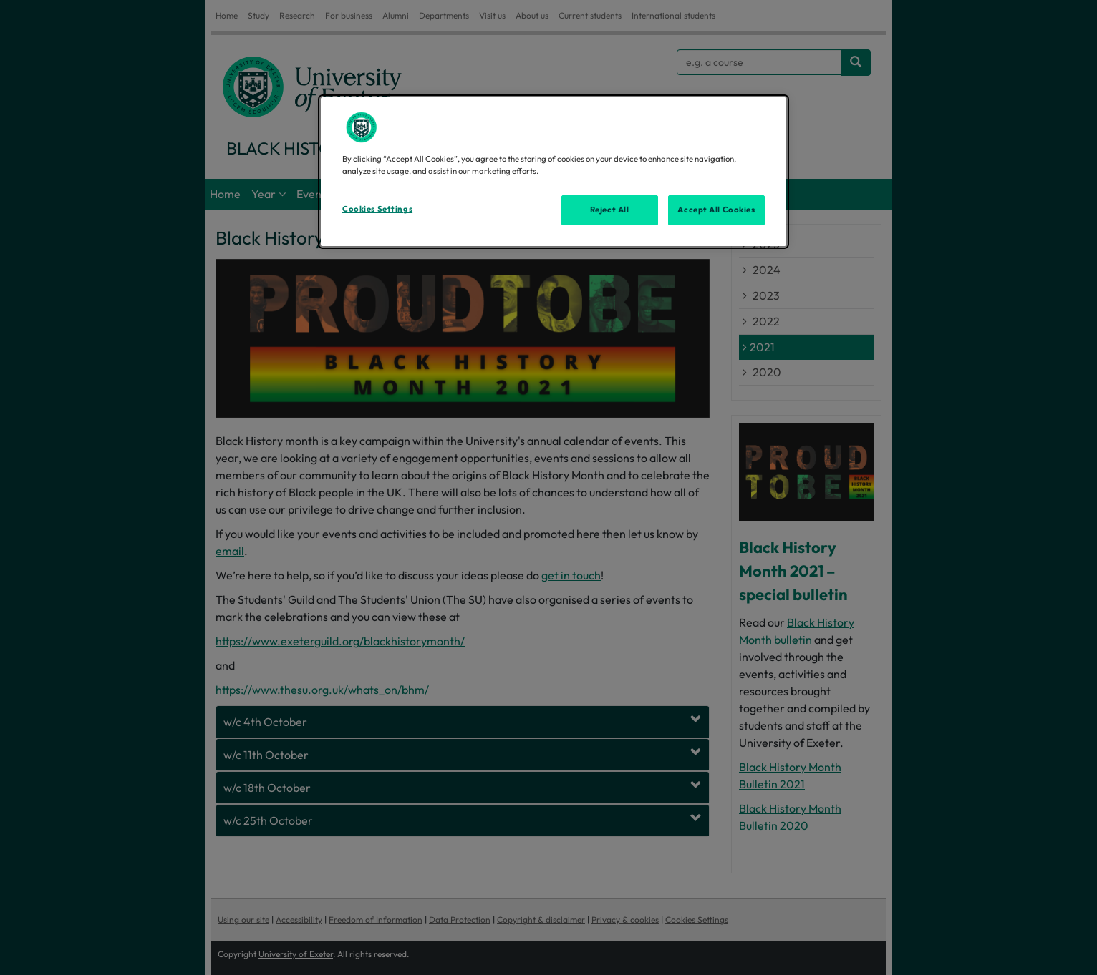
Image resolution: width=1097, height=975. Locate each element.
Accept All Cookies (716, 210)
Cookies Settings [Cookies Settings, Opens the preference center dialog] (377, 209)
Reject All (609, 210)
